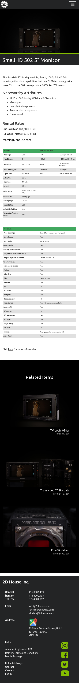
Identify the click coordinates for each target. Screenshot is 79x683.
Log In (8, 674)
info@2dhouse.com (39, 606)
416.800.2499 (36, 592)
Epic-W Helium (60, 550)
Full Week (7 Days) (12, 134)
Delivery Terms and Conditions (22, 653)
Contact (9, 667)
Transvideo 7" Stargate (54, 490)
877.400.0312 (36, 599)
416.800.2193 (36, 595)
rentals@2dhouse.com (17, 139)
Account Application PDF (18, 649)
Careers (9, 670)
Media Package (13, 656)
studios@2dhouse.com (41, 613)
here (10, 349)
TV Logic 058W (59, 430)
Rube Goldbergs (14, 663)
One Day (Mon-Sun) (13, 129)
